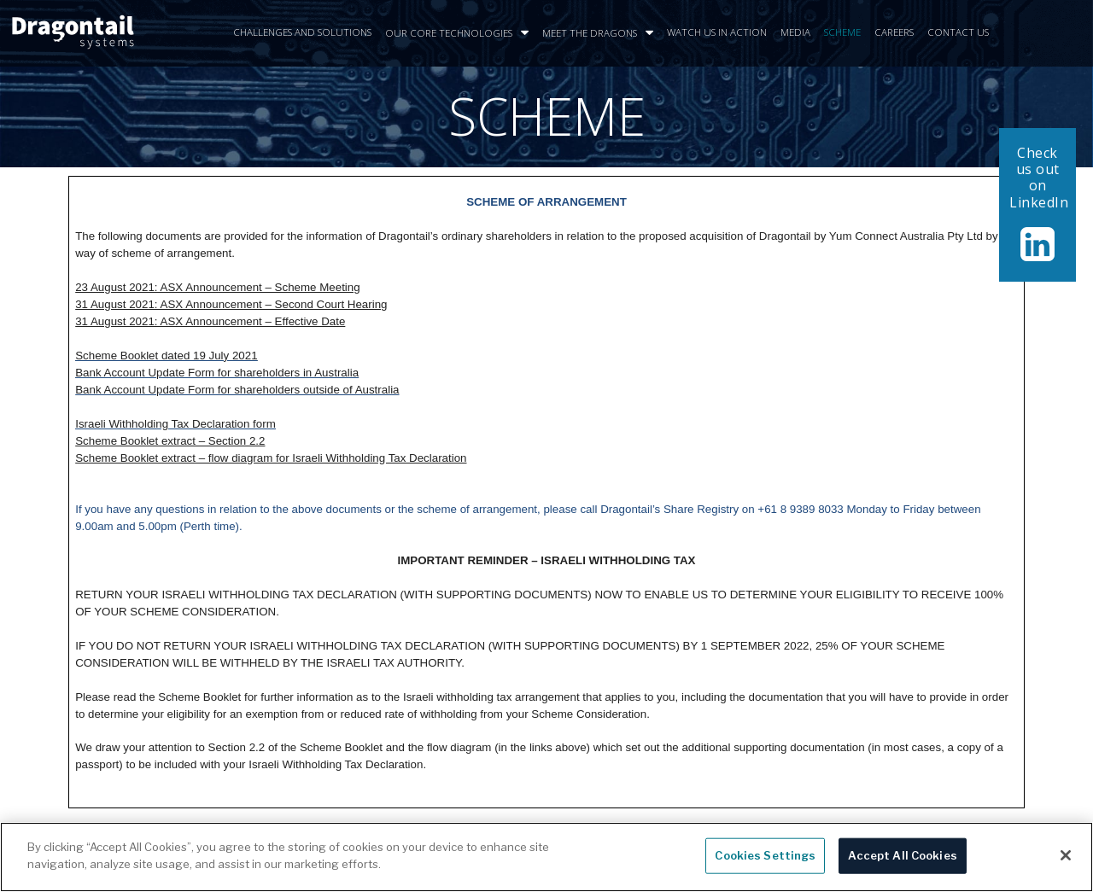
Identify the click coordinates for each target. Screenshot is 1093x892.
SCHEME (842, 32)
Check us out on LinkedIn (1038, 177)
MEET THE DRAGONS (597, 33)
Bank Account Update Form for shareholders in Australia (217, 372)
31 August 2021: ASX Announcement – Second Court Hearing (231, 304)
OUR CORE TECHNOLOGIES (457, 33)
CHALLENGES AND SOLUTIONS (302, 32)
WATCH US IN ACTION (717, 32)
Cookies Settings (765, 861)
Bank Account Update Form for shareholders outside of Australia (237, 389)
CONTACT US (958, 32)
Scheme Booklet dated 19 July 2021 (166, 355)
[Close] (1065, 861)
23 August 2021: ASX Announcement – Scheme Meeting (217, 287)
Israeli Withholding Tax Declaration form (175, 423)
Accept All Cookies (902, 861)
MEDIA (795, 32)
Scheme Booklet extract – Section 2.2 (170, 440)
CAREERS (894, 32)
